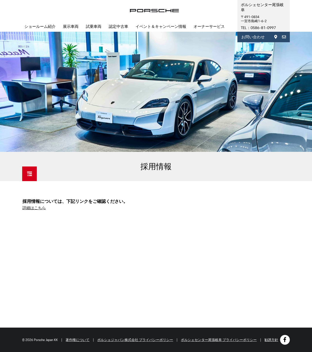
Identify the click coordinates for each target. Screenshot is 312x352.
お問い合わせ (253, 37)
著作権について (77, 339)
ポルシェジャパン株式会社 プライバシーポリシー (135, 339)
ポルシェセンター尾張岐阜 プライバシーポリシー (219, 339)
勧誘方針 (271, 339)
